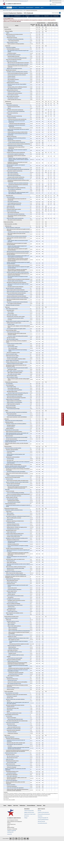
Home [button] (4, 7)
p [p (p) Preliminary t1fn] (57, 25)
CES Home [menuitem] (8, 15)
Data (24, 10)
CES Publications (17, 15)
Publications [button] (21, 7)
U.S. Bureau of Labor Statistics (13, 3)
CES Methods (36, 15)
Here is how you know (23, 0)
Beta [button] (42, 7)
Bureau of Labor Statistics (7, 10)
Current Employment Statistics (18, 10)
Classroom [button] (37, 7)
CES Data (27, 15)
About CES (46, 15)
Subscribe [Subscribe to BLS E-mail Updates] (59, 2)
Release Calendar (55, 2)
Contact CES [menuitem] (56, 15)
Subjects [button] (9, 7)
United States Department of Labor (55, 0)
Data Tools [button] (14, 7)
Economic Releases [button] (29, 7)
